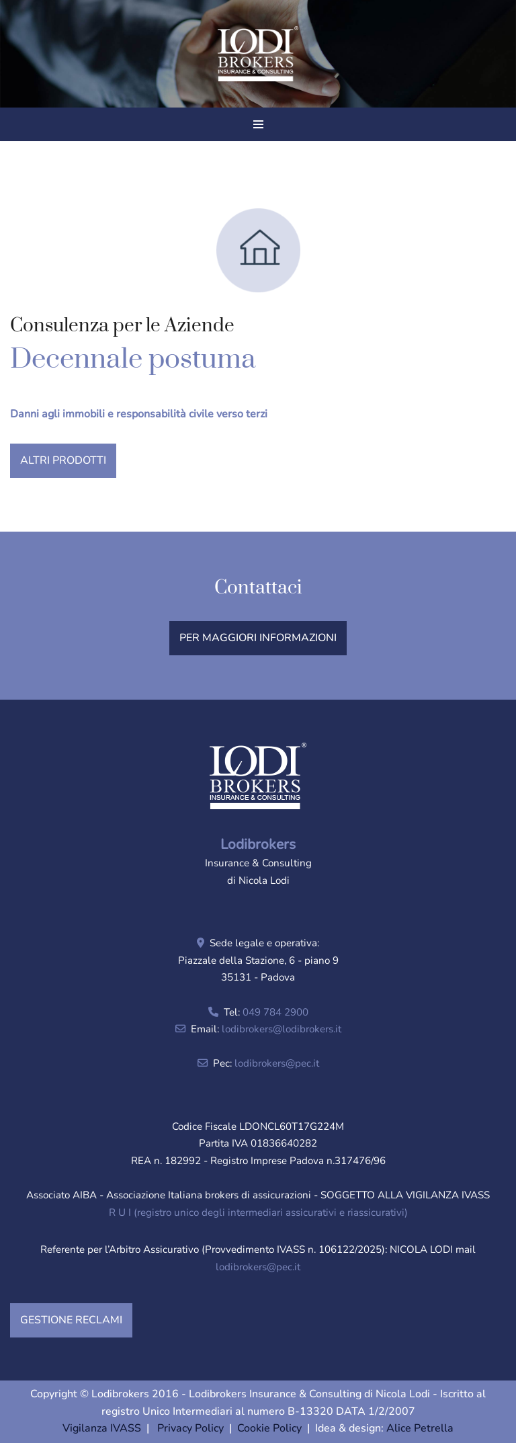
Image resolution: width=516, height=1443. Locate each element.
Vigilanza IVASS (101, 1428)
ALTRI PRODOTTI (63, 460)
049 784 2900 (275, 1012)
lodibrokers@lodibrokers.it (281, 1029)
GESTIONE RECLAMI (71, 1320)
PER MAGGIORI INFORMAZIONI (258, 637)
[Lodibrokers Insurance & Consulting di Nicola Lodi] (258, 54)
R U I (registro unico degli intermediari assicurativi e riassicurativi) (258, 1212)
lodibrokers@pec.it (276, 1063)
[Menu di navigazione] (258, 124)
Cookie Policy (269, 1428)
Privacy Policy (190, 1428)
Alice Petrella (420, 1428)
